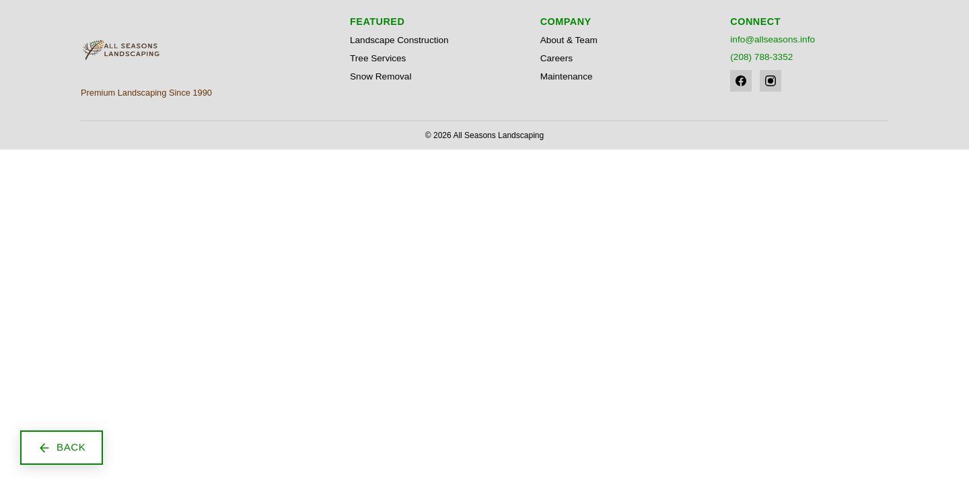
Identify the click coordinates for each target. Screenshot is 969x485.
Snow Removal (380, 76)
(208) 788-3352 (761, 57)
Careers (556, 58)
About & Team (569, 40)
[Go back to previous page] (61, 447)
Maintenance (566, 76)
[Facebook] (741, 81)
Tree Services (378, 58)
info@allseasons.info (772, 39)
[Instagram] (770, 81)
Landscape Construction (399, 40)
